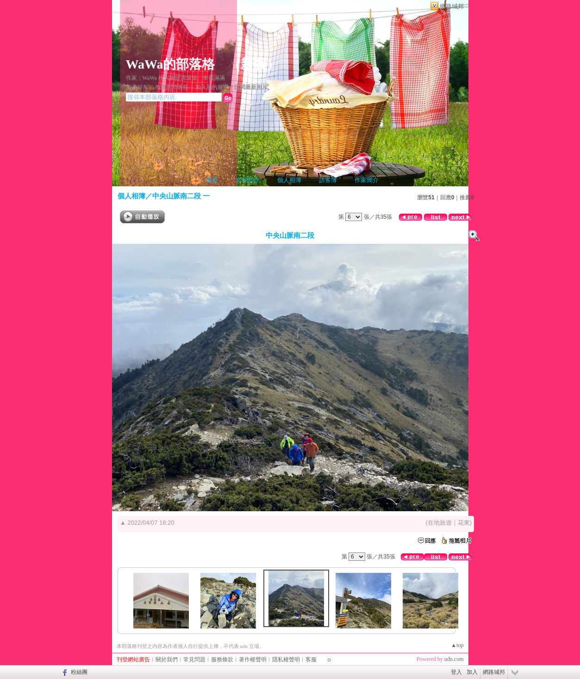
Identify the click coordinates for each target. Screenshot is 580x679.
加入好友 (137, 87)
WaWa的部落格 (170, 64)
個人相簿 (289, 180)
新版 (254, 64)
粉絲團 (79, 672)
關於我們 (167, 659)
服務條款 (222, 659)
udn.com (454, 659)
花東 (464, 522)
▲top (457, 645)
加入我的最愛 (212, 87)
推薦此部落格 (171, 87)
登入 (456, 672)
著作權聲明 (253, 659)
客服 (311, 659)
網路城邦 (452, 6)
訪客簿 (328, 180)
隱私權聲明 (286, 659)
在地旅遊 (440, 522)
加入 (472, 672)
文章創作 (248, 180)
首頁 (212, 180)
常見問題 (194, 659)
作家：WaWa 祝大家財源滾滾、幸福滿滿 (175, 78)
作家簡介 (367, 180)
